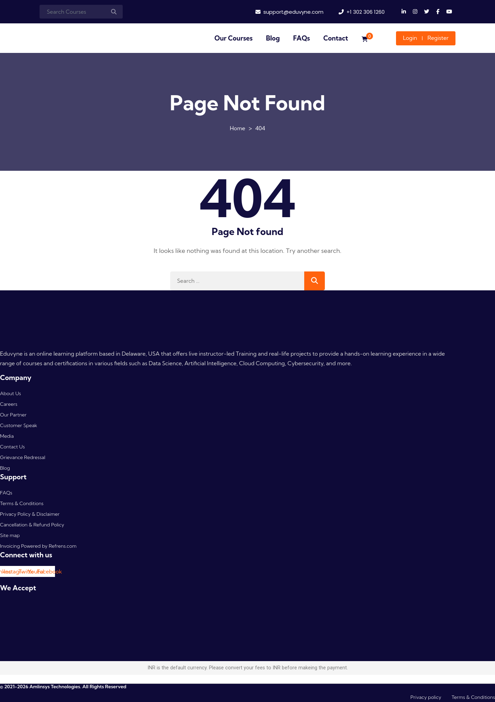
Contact (335, 38)
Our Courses (233, 38)
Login (410, 37)
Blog (273, 38)
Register (438, 37)
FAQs (301, 38)
